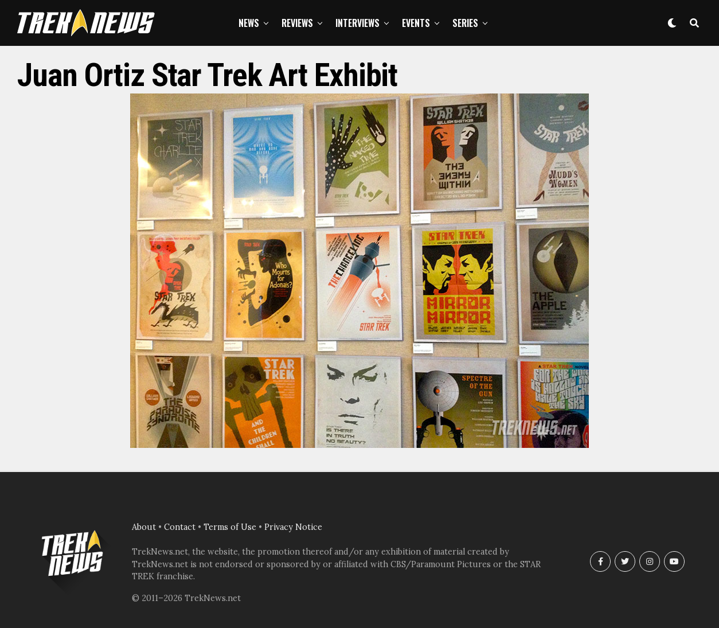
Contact (180, 527)
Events (416, 23)
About (144, 527)
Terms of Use (230, 527)
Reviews (297, 23)
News (249, 23)
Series (465, 23)
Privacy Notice (293, 527)
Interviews (357, 23)
